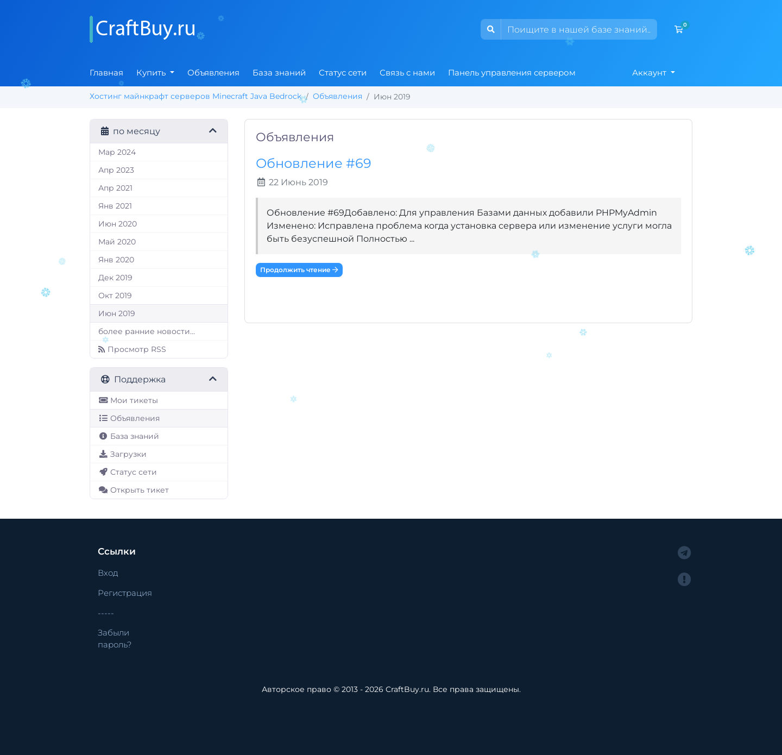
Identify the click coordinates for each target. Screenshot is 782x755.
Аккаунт (650, 72)
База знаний (279, 72)
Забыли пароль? (114, 638)
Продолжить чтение (299, 270)
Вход (108, 573)
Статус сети (343, 72)
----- (106, 613)
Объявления (213, 72)
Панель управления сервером (512, 72)
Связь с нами (407, 72)
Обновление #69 (313, 163)
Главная (106, 72)
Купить (152, 72)
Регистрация (125, 593)
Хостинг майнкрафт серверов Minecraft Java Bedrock (195, 96)
